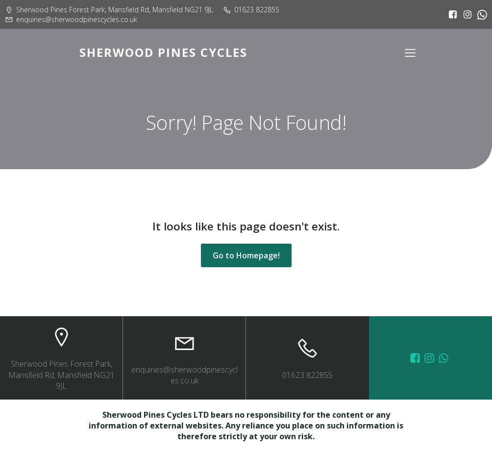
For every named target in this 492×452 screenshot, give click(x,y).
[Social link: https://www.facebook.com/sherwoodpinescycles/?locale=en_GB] (450, 14)
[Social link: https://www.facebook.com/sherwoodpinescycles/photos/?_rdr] (416, 358)
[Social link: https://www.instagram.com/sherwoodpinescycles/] (465, 14)
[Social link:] (479, 14)
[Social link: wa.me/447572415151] (445, 358)
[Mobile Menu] (410, 52)
